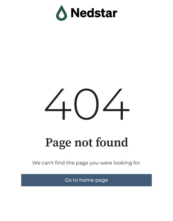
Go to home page (86, 180)
